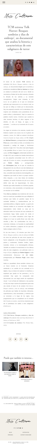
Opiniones (10, 435)
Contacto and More (25, 435)
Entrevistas (26, 432)
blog (10, 432)
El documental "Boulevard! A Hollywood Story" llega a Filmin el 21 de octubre (19, 404)
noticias (18, 334)
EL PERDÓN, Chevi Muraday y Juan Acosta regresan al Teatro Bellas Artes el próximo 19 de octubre (18, 398)
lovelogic (21, 443)
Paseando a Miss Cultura (21, 442)
